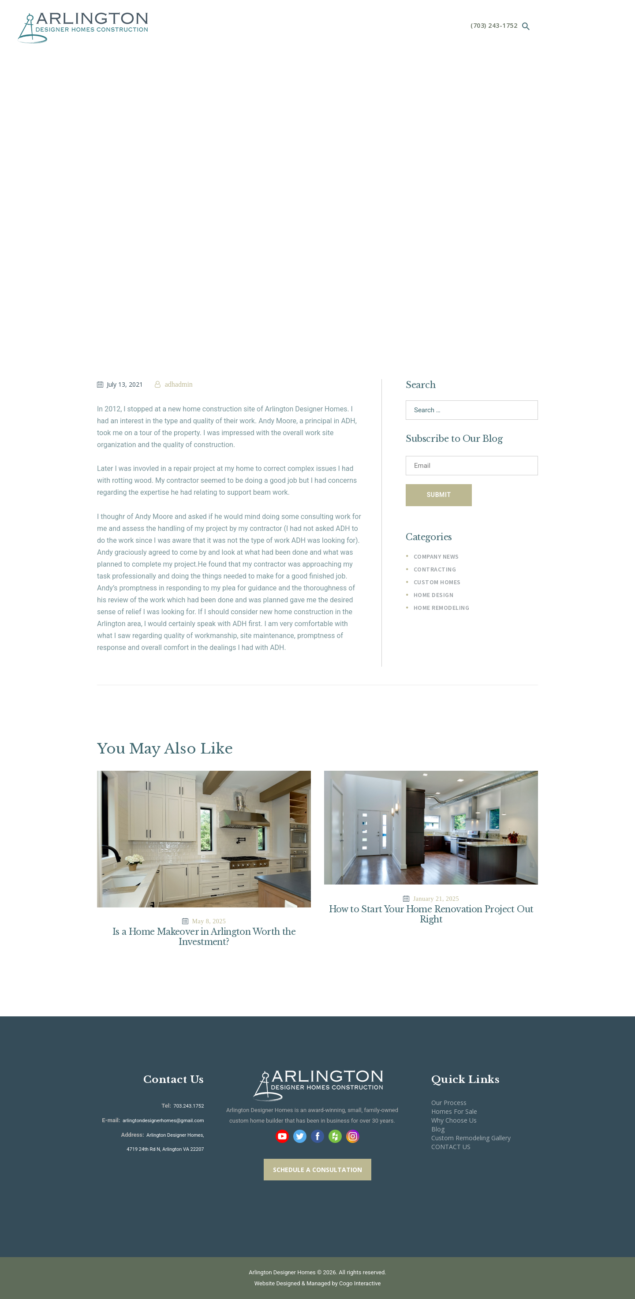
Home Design (434, 597)
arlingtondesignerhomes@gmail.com (164, 1121)
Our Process (449, 1102)
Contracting (435, 571)
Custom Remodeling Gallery (471, 1138)
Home (287, 145)
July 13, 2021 (125, 384)
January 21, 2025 (436, 899)
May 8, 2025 (209, 921)
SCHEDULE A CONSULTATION (317, 1169)
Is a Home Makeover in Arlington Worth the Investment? (203, 937)
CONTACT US (451, 1147)
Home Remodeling (442, 610)
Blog (437, 1129)
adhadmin (178, 384)
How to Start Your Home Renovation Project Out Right (431, 914)
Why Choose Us (454, 1120)
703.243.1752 (188, 1106)
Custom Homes (437, 584)
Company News (436, 557)
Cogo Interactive (360, 1283)
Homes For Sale (454, 1111)
